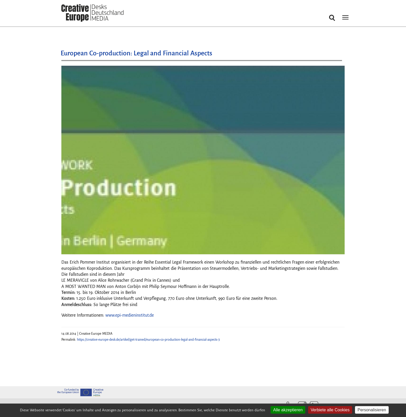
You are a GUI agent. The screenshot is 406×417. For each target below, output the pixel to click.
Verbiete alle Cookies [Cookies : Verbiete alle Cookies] (330, 410)
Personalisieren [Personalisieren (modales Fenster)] (372, 410)
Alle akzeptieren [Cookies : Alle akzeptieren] (288, 410)
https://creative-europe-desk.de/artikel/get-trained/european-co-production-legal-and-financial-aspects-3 (148, 339)
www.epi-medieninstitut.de (129, 315)
